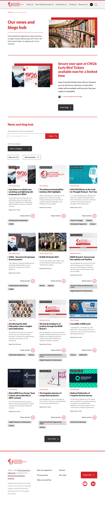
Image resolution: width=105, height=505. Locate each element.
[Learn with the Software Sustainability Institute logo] (16, 4)
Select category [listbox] (20, 149)
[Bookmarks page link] (95, 4)
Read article (27, 216)
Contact (62, 471)
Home (9, 12)
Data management (44, 471)
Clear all (13, 158)
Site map (62, 476)
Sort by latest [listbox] (32, 158)
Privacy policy (42, 476)
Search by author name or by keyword (20, 131)
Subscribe (87, 476)
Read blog (64, 108)
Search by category (14, 144)
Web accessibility (44, 481)
